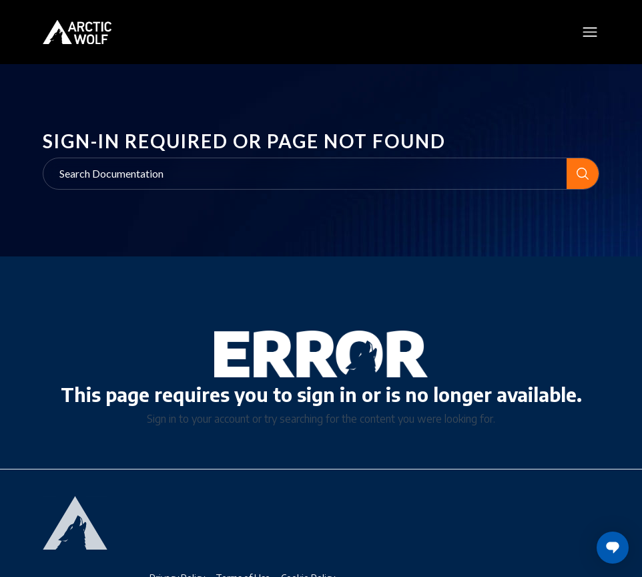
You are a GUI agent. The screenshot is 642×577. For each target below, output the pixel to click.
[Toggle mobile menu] (589, 32)
